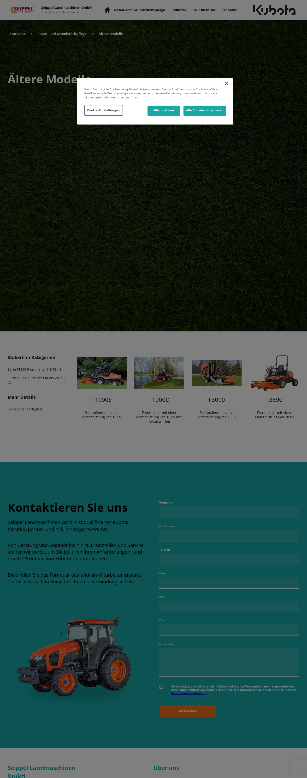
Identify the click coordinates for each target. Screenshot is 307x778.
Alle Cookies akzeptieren (204, 110)
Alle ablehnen (163, 110)
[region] (155, 101)
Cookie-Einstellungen (103, 110)
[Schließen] (226, 83)
